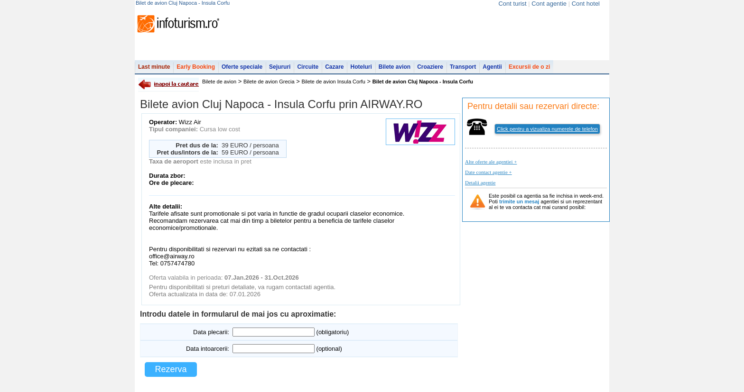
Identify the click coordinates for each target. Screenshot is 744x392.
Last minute (154, 67)
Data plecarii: (211, 332)
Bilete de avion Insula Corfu (333, 81)
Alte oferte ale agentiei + (491, 161)
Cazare (334, 67)
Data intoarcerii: (207, 348)
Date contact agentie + (488, 172)
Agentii (492, 67)
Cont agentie (549, 3)
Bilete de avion (219, 81)
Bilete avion (394, 67)
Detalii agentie (480, 182)
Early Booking (196, 67)
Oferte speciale (242, 67)
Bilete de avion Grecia (269, 81)
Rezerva (170, 369)
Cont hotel (586, 3)
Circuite (307, 67)
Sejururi (279, 67)
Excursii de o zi (529, 67)
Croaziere (430, 67)
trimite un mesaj (519, 201)
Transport (463, 67)
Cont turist (512, 3)
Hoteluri (361, 67)
